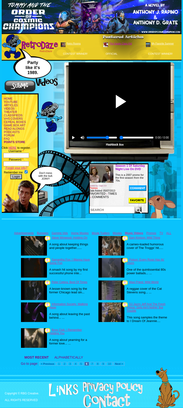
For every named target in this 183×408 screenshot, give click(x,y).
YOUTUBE (11, 102)
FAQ (7, 138)
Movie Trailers (101, 233)
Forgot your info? (16, 168)
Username (16, 151)
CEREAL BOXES (15, 122)
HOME (8, 98)
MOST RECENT (37, 357)
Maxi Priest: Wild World (144, 282)
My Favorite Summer (163, 43)
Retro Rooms (74, 43)
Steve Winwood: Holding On (69, 237)
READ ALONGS (14, 128)
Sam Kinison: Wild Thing (144, 237)
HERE (12, 148)
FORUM (9, 135)
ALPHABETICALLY (68, 357)
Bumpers (42, 233)
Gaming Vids (59, 233)
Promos (151, 233)
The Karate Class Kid (120, 43)
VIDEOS (9, 108)
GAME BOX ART (14, 125)
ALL (168, 233)
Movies (117, 233)
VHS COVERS (13, 118)
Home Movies (79, 233)
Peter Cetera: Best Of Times (69, 282)
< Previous (47, 363)
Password (16, 159)
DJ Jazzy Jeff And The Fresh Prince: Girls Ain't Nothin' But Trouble (146, 307)
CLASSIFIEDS (13, 115)
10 (109, 363)
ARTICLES (11, 105)
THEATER (10, 112)
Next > (119, 363)
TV (161, 233)
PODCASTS (12, 132)
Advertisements (24, 233)
